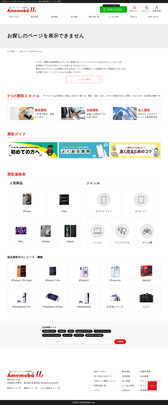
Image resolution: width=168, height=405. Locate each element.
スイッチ (67, 335)
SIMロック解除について (105, 381)
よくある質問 (113, 17)
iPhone (62, 331)
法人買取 (74, 17)
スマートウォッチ (102, 331)
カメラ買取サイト (48, 388)
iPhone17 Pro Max (94, 335)
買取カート (134, 11)
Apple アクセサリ (84, 331)
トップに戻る (84, 79)
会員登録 (157, 11)
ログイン (146, 11)
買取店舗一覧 (94, 17)
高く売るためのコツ (103, 376)
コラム (97, 390)
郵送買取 (34, 17)
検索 (121, 342)
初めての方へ (14, 17)
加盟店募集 (145, 371)
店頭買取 (54, 17)
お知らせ (133, 17)
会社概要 (144, 376)
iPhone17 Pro (49, 331)
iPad (71, 331)
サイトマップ (146, 386)
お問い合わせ (153, 17)
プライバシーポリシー (150, 381)
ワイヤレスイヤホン (52, 335)
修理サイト (29, 388)
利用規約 (144, 390)
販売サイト (12, 388)
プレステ (78, 335)
